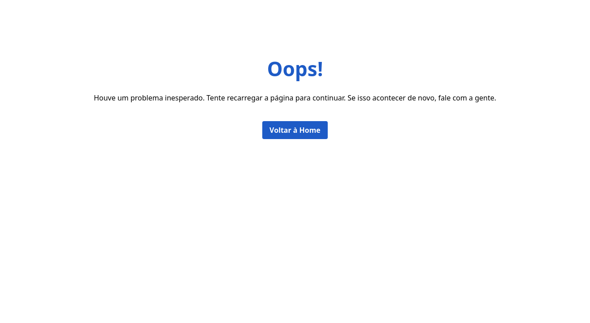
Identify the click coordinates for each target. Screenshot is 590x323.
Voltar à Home (295, 130)
